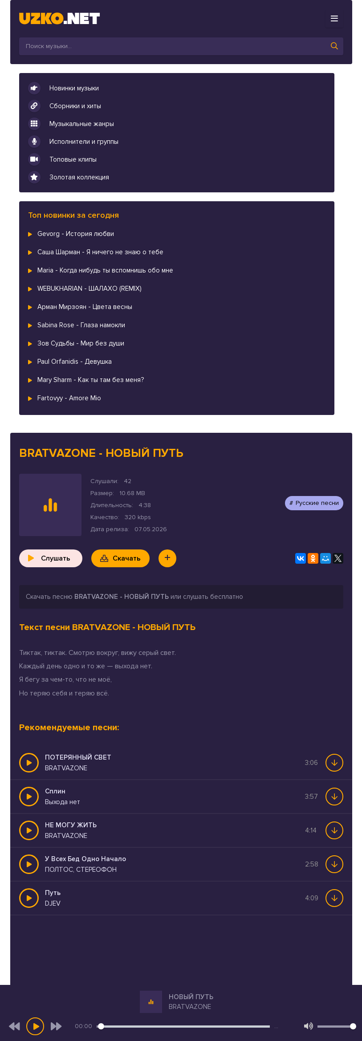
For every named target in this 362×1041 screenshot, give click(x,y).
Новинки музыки (63, 88)
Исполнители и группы (73, 141)
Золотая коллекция (68, 177)
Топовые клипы (62, 159)
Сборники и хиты (64, 106)
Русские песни (317, 503)
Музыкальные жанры (71, 124)
